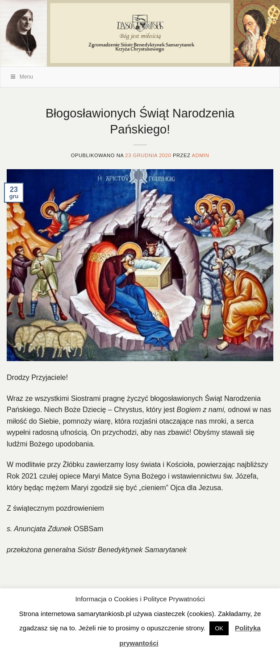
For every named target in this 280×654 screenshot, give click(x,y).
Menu (21, 77)
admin (200, 155)
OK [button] (219, 628)
